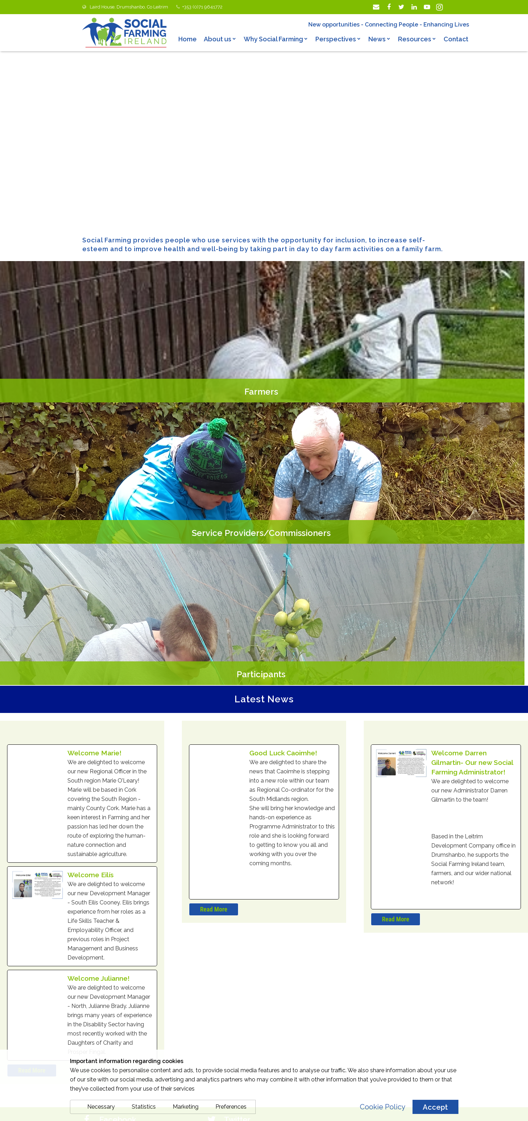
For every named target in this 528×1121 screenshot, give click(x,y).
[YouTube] (427, 7)
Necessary (101, 1106)
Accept (435, 1107)
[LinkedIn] (414, 7)
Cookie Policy (382, 1107)
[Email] (376, 7)
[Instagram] (439, 7)
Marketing (185, 1106)
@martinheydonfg (249, 923)
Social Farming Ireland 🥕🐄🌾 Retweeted (289, 884)
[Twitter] (401, 7)
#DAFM (300, 963)
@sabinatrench (285, 895)
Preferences (231, 1106)
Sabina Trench (246, 895)
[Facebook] (388, 7)
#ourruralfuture (269, 963)
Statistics (144, 1106)
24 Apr (232, 905)
